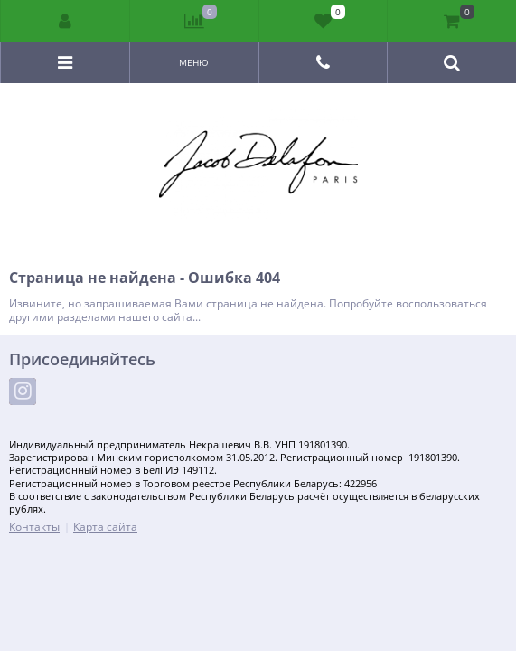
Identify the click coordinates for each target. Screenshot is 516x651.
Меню (194, 62)
